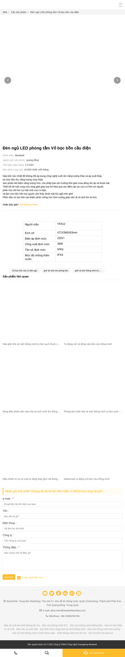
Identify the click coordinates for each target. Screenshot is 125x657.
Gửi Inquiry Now (28, 204)
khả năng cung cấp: (13, 169)
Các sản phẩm (18, 12)
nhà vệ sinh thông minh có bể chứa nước (33, 633)
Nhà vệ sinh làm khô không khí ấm (22, 625)
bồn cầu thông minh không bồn (86, 625)
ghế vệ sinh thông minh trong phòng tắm (90, 270)
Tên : (6, 511)
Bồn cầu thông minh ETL (55, 625)
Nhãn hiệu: (8, 155)
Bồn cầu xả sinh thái (27, 629)
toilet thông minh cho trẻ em (71, 633)
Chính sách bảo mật (31, 577)
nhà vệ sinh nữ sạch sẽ (100, 633)
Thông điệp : (11, 547)
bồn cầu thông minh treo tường (104, 629)
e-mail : (8, 498)
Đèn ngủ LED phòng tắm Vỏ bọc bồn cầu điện (54, 12)
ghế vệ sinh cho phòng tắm (56, 270)
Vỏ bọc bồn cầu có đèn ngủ (24, 270)
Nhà (5, 12)
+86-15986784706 (70, 616)
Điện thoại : (9, 523)
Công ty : (8, 535)
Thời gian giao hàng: (13, 164)
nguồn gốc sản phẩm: (14, 160)
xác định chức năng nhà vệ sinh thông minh (63, 629)
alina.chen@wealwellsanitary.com (68, 610)
